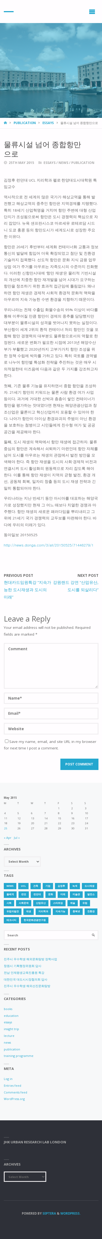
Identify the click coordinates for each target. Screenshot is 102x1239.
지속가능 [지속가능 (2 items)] (60, 911)
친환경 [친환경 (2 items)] (91, 911)
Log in (8, 1079)
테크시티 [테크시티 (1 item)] (11, 920)
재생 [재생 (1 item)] (28, 911)
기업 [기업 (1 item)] (47, 886)
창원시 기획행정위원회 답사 (22, 966)
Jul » (17, 838)
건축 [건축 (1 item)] (35, 886)
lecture (9, 1036)
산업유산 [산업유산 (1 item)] (41, 903)
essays (48, 123)
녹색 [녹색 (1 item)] (74, 886)
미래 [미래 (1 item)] (62, 894)
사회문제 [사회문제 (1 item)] (24, 903)
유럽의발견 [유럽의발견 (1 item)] (13, 911)
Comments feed (15, 1092)
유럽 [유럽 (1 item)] (84, 903)
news (63, 162)
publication (25, 123)
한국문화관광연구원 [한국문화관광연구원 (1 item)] (35, 920)
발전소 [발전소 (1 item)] (91, 894)
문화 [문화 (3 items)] (50, 894)
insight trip (11, 1029)
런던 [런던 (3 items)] (23, 894)
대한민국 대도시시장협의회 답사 (25, 979)
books (8, 1009)
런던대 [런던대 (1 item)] (37, 894)
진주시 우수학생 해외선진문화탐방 (27, 986)
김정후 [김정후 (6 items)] (61, 886)
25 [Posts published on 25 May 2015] (5, 828)
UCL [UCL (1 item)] (23, 886)
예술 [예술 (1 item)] (72, 903)
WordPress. (70, 1213)
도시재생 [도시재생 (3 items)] (89, 886)
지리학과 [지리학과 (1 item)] (43, 911)
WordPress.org (14, 1099)
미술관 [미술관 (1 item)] (76, 894)
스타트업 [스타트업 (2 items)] (58, 903)
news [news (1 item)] (10, 886)
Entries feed (12, 1085)
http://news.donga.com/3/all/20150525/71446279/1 (49, 545)
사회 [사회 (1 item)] (9, 903)
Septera (49, 1213)
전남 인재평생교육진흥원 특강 (24, 973)
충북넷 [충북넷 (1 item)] (76, 911)
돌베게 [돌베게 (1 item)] (10, 894)
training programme (18, 1056)
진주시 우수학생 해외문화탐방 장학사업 (30, 959)
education (11, 1016)
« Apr (7, 838)
